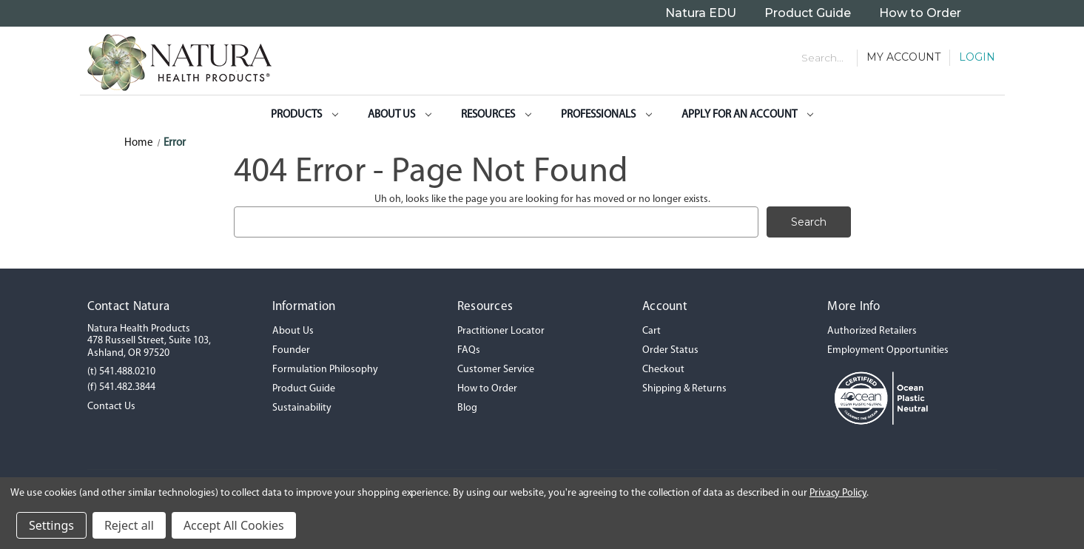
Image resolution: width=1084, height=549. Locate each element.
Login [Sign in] (977, 57)
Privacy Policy (837, 493)
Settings (51, 525)
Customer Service (495, 369)
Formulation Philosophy (325, 369)
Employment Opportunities (888, 350)
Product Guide (807, 13)
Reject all (129, 525)
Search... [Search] (822, 57)
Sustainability (301, 408)
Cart (651, 331)
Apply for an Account (747, 115)
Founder (291, 350)
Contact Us (111, 406)
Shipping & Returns (684, 388)
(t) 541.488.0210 (121, 371)
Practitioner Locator (501, 331)
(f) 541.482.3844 (121, 387)
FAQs (468, 350)
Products (304, 115)
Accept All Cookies (234, 525)
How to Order (920, 13)
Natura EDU (700, 13)
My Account (903, 57)
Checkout (663, 369)
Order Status (670, 350)
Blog (467, 408)
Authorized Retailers (872, 331)
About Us (399, 115)
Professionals (606, 115)
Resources (496, 115)
